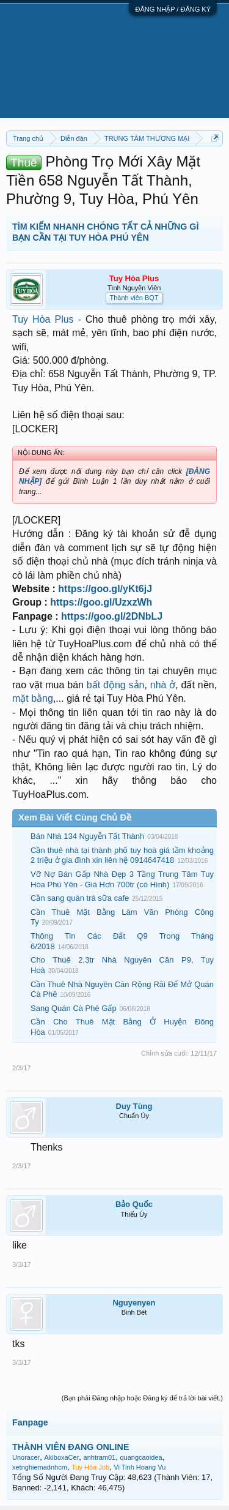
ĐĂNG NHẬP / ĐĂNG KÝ (173, 9)
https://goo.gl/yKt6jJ (105, 589)
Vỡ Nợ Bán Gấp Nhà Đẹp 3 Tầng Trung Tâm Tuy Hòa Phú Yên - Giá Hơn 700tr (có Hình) (122, 879)
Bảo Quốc (134, 1204)
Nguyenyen (133, 1302)
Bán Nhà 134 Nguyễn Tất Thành (87, 836)
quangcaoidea (141, 1457)
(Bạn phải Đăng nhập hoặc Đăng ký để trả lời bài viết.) (142, 1398)
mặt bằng (32, 698)
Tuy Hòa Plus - (48, 319)
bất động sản (116, 685)
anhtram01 (100, 1457)
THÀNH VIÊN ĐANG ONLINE (70, 1447)
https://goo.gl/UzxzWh (101, 602)
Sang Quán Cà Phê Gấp (74, 1008)
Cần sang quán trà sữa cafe (80, 898)
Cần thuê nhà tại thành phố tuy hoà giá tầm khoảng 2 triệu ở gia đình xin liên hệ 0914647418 (122, 855)
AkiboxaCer (61, 1457)
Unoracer (26, 1457)
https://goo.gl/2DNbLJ (111, 616)
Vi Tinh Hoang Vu (139, 1467)
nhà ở (163, 685)
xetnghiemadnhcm (39, 1467)
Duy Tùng (134, 1106)
